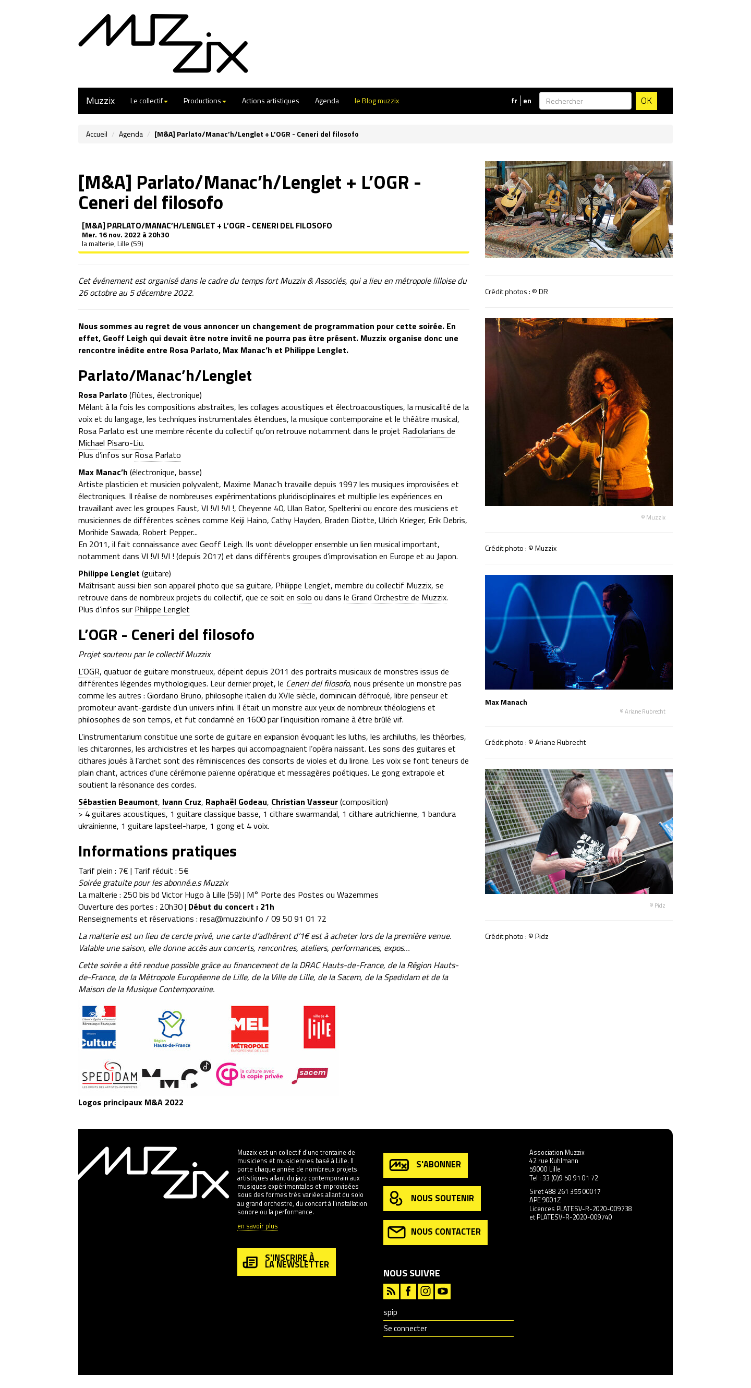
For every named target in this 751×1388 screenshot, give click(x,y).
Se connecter (405, 1328)
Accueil (96, 133)
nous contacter (434, 1232)
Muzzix (100, 100)
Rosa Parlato (158, 455)
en (527, 100)
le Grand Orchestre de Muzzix (395, 597)
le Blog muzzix (377, 100)
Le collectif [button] (149, 100)
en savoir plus (257, 1226)
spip (390, 1312)
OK (646, 100)
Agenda (327, 100)
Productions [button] (205, 100)
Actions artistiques (270, 100)
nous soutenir (430, 1199)
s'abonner (424, 1165)
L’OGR (89, 671)
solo (304, 597)
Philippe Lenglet (162, 609)
